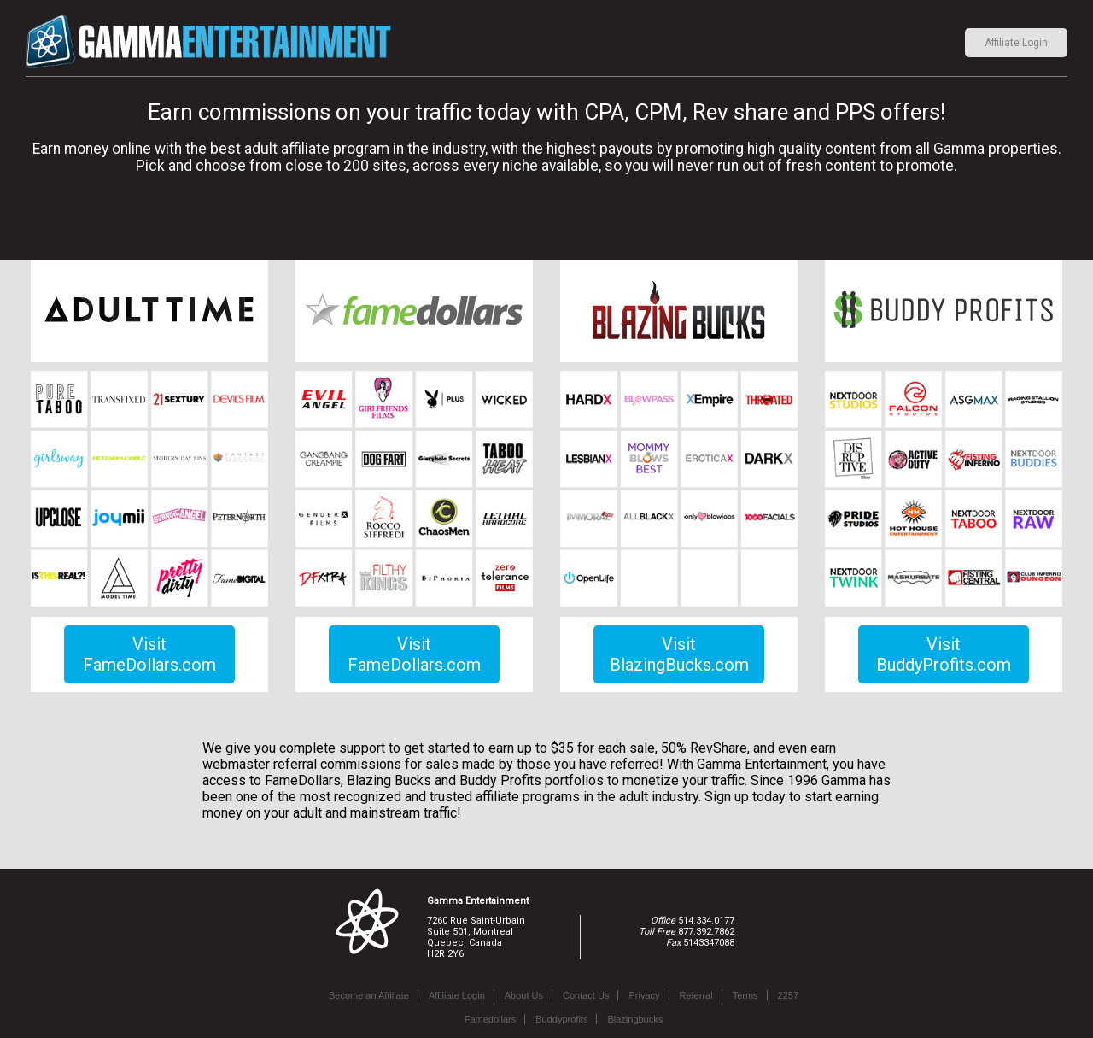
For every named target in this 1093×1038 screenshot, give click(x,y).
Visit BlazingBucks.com (679, 654)
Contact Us (586, 995)
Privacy (643, 995)
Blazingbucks (635, 1019)
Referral (696, 995)
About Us (524, 995)
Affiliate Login (1016, 43)
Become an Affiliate (369, 995)
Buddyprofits (561, 1019)
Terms (745, 995)
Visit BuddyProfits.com (943, 654)
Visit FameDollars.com (149, 654)
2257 (788, 995)
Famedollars (491, 1019)
